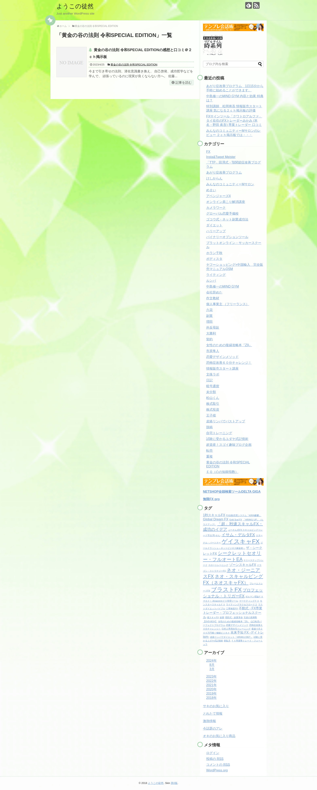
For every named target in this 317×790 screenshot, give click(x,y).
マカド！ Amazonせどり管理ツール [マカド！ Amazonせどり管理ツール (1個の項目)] (220, 601)
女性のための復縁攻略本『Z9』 (229, 345)
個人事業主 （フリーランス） (227, 304)
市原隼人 (212, 351)
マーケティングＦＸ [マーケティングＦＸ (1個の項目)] (249, 601)
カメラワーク (216, 207)
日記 (209, 380)
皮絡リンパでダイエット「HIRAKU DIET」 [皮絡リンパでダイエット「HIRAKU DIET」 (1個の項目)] (231, 637)
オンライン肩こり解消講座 (225, 202)
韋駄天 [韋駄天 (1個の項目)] (227, 640)
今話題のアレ (212, 728)
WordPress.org (217, 770)
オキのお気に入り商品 (219, 736)
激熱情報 (209, 721)
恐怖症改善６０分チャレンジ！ (228, 362)
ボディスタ (214, 259)
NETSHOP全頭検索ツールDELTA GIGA (232, 491)
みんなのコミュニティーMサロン (230, 184)
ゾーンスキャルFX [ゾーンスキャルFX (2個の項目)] (242, 564)
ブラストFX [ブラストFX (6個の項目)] (226, 589)
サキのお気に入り (216, 706)
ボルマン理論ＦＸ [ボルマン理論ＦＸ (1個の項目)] (254, 596)
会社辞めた (214, 292)
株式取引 (212, 403)
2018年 (211, 697)
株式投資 (212, 409)
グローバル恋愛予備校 (222, 213)
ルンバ (211, 280)
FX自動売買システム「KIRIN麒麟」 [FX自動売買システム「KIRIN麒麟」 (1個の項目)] (243, 515)
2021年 (211, 685)
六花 (209, 310)
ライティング (216, 274)
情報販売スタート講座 (222, 368)
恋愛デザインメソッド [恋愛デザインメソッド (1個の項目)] (237, 625)
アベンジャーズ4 (218, 196)
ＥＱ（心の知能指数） (222, 472)
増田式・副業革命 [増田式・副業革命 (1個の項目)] (234, 617)
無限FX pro (211, 499)
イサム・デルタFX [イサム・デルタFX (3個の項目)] (238, 535)
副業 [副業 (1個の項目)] (222, 617)
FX (208, 151)
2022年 (211, 680)
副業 (209, 315)
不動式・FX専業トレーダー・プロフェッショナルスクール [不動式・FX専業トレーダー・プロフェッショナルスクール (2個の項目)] (232, 612)
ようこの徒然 (75, 6)
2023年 (211, 676)
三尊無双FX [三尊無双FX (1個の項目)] (232, 608)
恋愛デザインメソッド (222, 357)
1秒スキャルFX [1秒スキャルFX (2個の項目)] (214, 515)
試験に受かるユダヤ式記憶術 (227, 439)
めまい (211, 190)
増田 (209, 321)
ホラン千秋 (214, 253)
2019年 (211, 693)
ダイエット (214, 225)
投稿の (214, 758)
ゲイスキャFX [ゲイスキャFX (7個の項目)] (240, 541)
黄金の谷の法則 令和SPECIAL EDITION (134, 64)
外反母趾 (212, 327)
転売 (209, 450)
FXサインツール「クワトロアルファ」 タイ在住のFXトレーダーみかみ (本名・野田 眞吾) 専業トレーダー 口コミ (234, 121)
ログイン (212, 753)
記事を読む (183, 82)
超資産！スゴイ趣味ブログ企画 (228, 444)
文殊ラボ (212, 374)
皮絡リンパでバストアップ (225, 421)
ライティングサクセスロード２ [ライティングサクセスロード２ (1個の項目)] (241, 604)
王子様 (211, 415)
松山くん (212, 398)
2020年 (211, 689)
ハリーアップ (216, 231)
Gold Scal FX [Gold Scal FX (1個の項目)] (235, 519)
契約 (209, 339)
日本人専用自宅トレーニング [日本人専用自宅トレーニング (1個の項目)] (236, 629)
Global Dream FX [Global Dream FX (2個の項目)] (215, 519)
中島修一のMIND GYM (222, 286)
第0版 (174, 783)
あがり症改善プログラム (224, 172)
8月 (212, 665)
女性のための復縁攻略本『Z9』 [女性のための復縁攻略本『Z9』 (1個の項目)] (233, 621)
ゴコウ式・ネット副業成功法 (227, 219)
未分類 (211, 392)
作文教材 (212, 298)
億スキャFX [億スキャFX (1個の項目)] (213, 617)
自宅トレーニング (219, 433)
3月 (212, 669)
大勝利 (211, 333)
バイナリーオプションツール (227, 237)
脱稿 (209, 427)
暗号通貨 (212, 386)
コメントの (218, 764)
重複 (209, 456)
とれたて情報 (212, 713)
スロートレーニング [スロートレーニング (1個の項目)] (218, 565)
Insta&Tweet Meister (221, 157)
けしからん (214, 178)
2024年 (211, 660)
